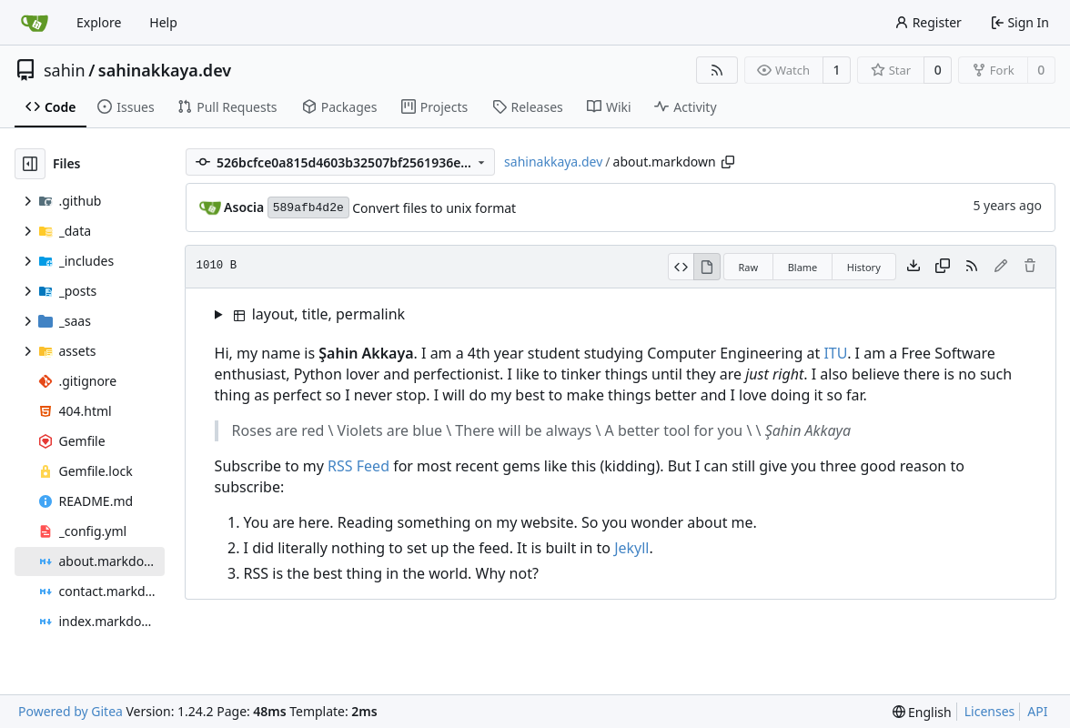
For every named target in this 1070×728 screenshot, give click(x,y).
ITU (835, 353)
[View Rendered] (707, 266)
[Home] (34, 22)
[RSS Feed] (717, 70)
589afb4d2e (308, 208)
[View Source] (681, 266)
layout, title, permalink (320, 314)
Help (163, 22)
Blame (803, 267)
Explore (98, 22)
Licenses (989, 711)
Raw (749, 267)
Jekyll (631, 548)
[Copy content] (942, 266)
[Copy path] (728, 162)
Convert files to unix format (434, 208)
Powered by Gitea (70, 711)
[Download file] (913, 266)
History (864, 267)
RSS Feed (358, 466)
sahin (65, 70)
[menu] (922, 712)
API (1037, 711)
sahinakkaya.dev (164, 70)
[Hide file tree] (30, 163)
